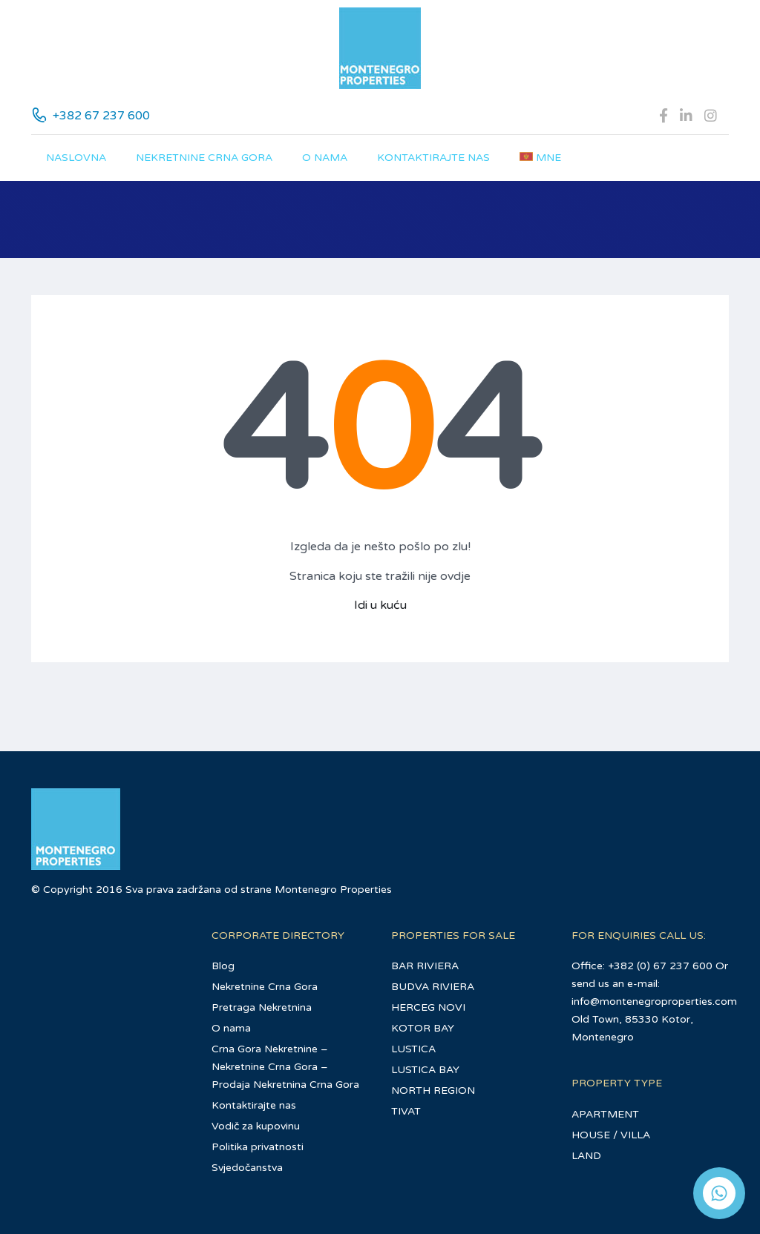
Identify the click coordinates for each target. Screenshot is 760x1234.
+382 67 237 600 (101, 115)
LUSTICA (413, 1049)
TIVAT (406, 1111)
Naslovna (76, 157)
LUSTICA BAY (425, 1069)
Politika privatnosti (258, 1147)
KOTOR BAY (422, 1028)
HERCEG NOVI (428, 1007)
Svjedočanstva (247, 1167)
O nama (324, 157)
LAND (586, 1155)
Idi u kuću (380, 605)
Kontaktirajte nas (433, 157)
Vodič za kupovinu (256, 1126)
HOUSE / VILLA (610, 1135)
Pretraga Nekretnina (262, 1007)
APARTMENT (605, 1114)
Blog (223, 966)
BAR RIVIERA (425, 966)
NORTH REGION (433, 1090)
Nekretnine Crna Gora (204, 157)
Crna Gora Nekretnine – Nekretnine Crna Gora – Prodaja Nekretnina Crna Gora (285, 1067)
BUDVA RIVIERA (432, 986)
